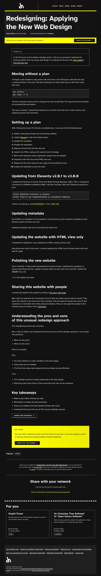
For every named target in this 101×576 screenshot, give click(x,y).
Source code (79, 553)
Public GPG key (69, 553)
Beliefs (79, 6)
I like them (42, 307)
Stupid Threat (15, 513)
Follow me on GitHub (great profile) (31, 549)
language (58, 534)
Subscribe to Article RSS (37, 553)
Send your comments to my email (17, 553)
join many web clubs (58, 293)
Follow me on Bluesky (52, 549)
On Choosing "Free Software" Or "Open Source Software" (69, 515)
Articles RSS (38, 467)
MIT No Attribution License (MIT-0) (41, 570)
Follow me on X (65, 549)
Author (67, 6)
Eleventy (24, 137)
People (73, 6)
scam (10, 534)
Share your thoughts (24, 416)
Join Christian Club (12, 549)
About (61, 6)
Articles (55, 6)
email (33, 470)
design (17, 454)
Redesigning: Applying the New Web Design (52, 465)
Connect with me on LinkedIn (81, 549)
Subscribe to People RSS (55, 553)
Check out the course (84, 40)
